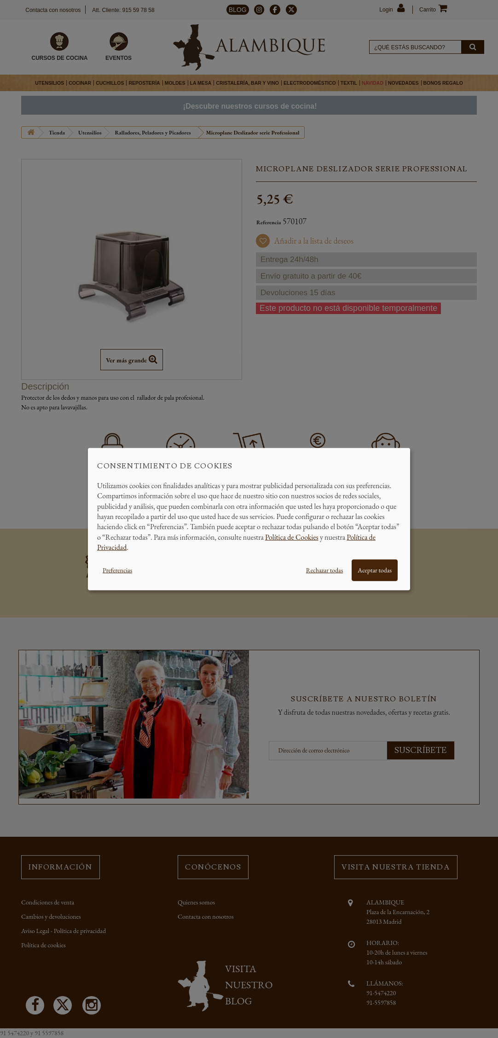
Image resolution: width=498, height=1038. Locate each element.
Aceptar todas (375, 570)
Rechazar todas (324, 570)
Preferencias (117, 570)
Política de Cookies (291, 537)
